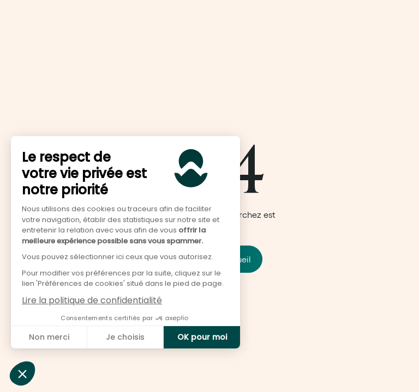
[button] (22, 373)
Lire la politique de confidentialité (92, 300)
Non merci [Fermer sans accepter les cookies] (49, 337)
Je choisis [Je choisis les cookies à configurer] (125, 337)
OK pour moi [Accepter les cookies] (202, 337)
